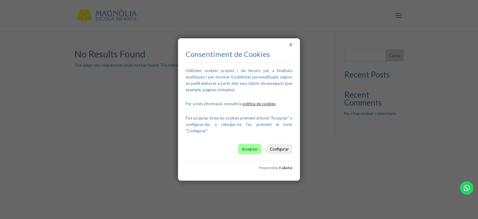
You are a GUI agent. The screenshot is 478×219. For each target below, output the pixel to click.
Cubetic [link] (285, 167)
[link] (259, 103)
